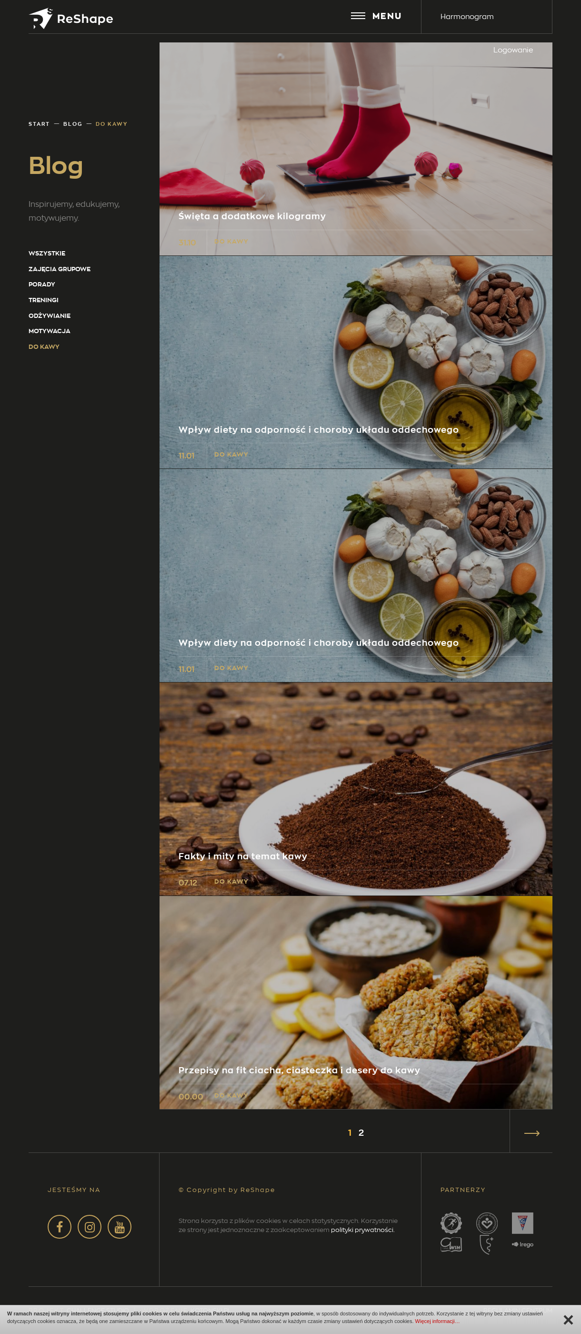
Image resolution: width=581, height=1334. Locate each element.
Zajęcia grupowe (59, 269)
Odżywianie (49, 316)
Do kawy (44, 347)
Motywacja (49, 331)
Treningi (44, 300)
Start (39, 124)
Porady (42, 284)
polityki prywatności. (363, 1229)
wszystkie (47, 253)
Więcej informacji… (437, 1321)
